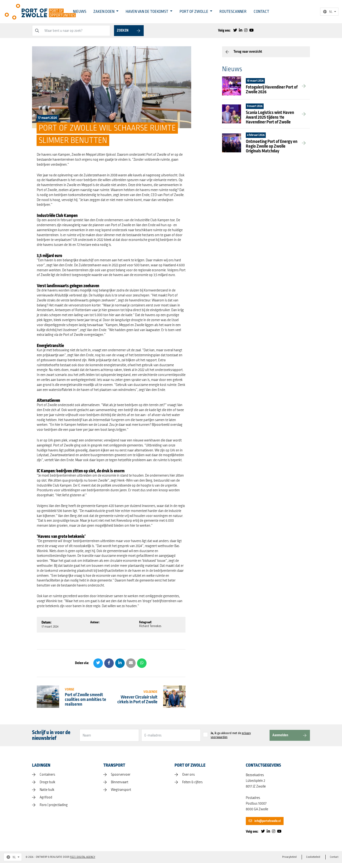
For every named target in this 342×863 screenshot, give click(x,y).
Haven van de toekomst (147, 11)
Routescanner (233, 11)
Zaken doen (104, 11)
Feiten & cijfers (192, 782)
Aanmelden (280, 735)
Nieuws (79, 11)
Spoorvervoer (120, 774)
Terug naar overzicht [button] (247, 51)
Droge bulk (47, 782)
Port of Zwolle (194, 11)
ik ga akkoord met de (231, 735)
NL (327, 12)
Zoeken (122, 30)
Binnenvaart (119, 782)
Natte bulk (47, 790)
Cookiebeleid (313, 857)
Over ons (188, 774)
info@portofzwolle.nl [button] (265, 821)
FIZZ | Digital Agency (82, 857)
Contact (261, 11)
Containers (47, 774)
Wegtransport (121, 790)
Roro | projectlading (54, 805)
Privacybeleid (288, 857)
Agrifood (46, 797)
